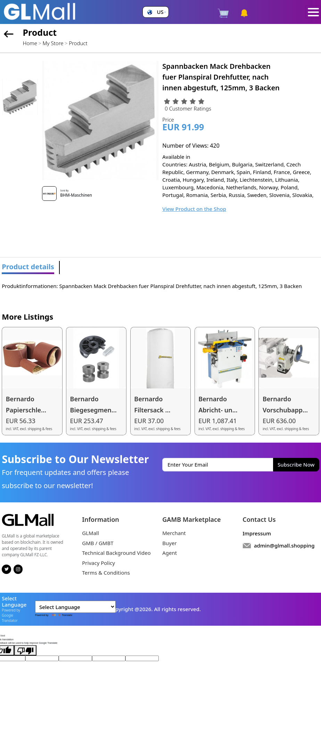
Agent (169, 552)
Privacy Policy (98, 562)
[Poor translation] (25, 650)
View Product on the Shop (194, 208)
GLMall (90, 532)
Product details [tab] (28, 266)
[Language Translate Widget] (75, 607)
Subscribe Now (296, 464)
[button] (155, 12)
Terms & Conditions (106, 572)
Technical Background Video (116, 552)
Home (30, 43)
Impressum (256, 533)
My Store (53, 43)
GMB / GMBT (97, 543)
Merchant (174, 532)
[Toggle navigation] (313, 12)
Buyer (169, 543)
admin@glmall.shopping (284, 545)
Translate (60, 615)
